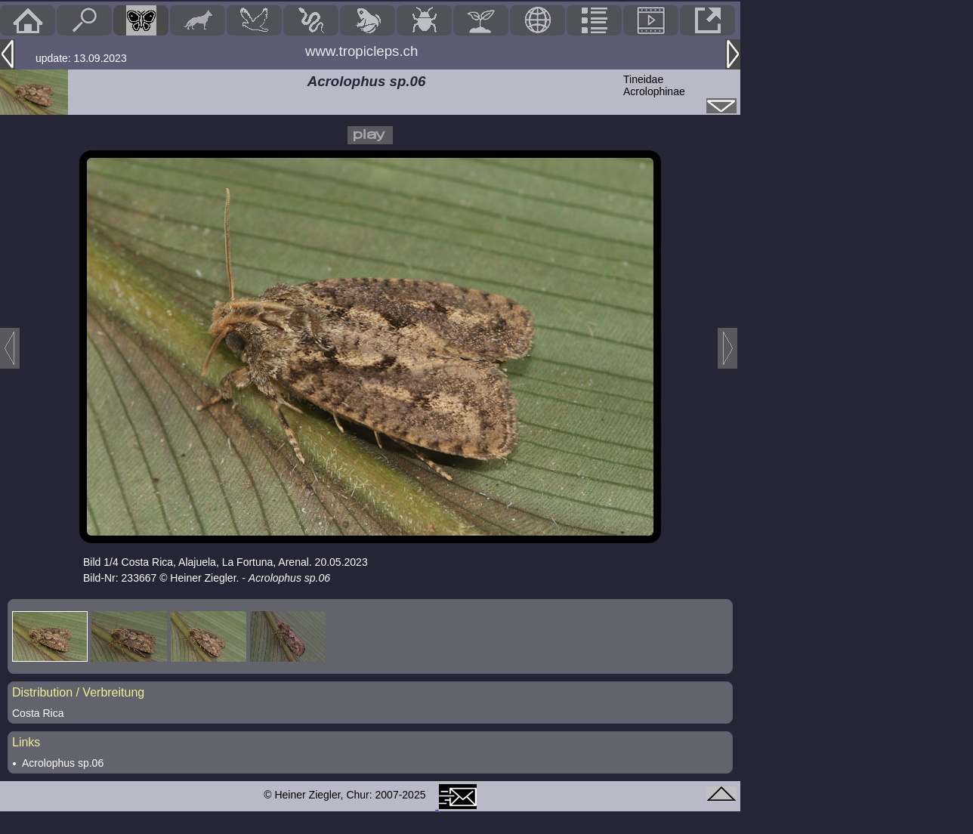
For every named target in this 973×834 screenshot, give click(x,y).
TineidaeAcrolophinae (654, 85)
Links (26, 742)
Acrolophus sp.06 (62, 763)
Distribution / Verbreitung (78, 692)
